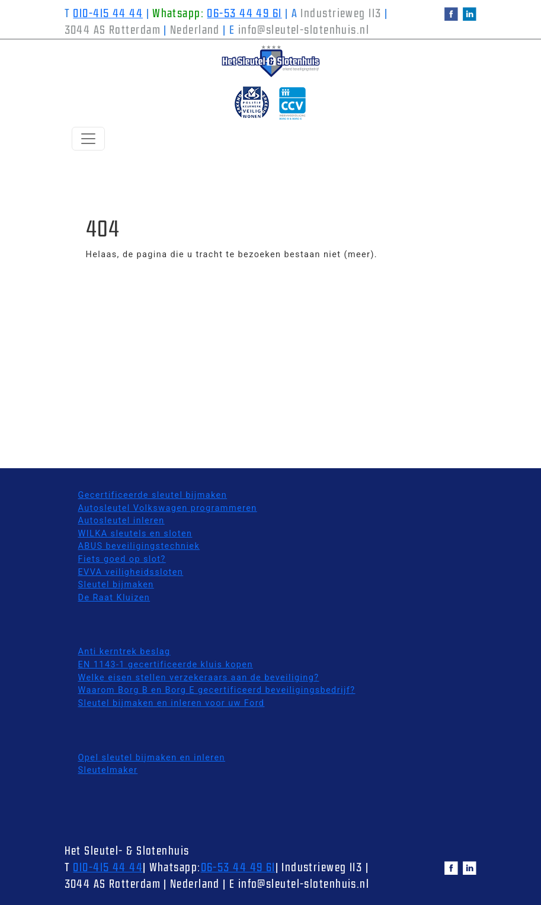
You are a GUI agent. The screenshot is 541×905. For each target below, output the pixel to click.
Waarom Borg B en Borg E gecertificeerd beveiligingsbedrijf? (217, 690)
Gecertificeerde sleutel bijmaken (153, 495)
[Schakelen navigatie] (88, 139)
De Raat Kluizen (114, 598)
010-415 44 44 (108, 14)
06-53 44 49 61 (244, 14)
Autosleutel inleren (121, 521)
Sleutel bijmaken (116, 585)
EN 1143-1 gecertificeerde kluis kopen (165, 665)
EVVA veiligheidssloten (131, 572)
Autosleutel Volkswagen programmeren (167, 508)
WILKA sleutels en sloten (135, 534)
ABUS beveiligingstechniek (139, 546)
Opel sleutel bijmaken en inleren (151, 758)
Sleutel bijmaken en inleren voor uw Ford (171, 703)
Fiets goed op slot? (122, 559)
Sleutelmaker (108, 770)
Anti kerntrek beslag (124, 652)
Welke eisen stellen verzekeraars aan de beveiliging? (198, 678)
